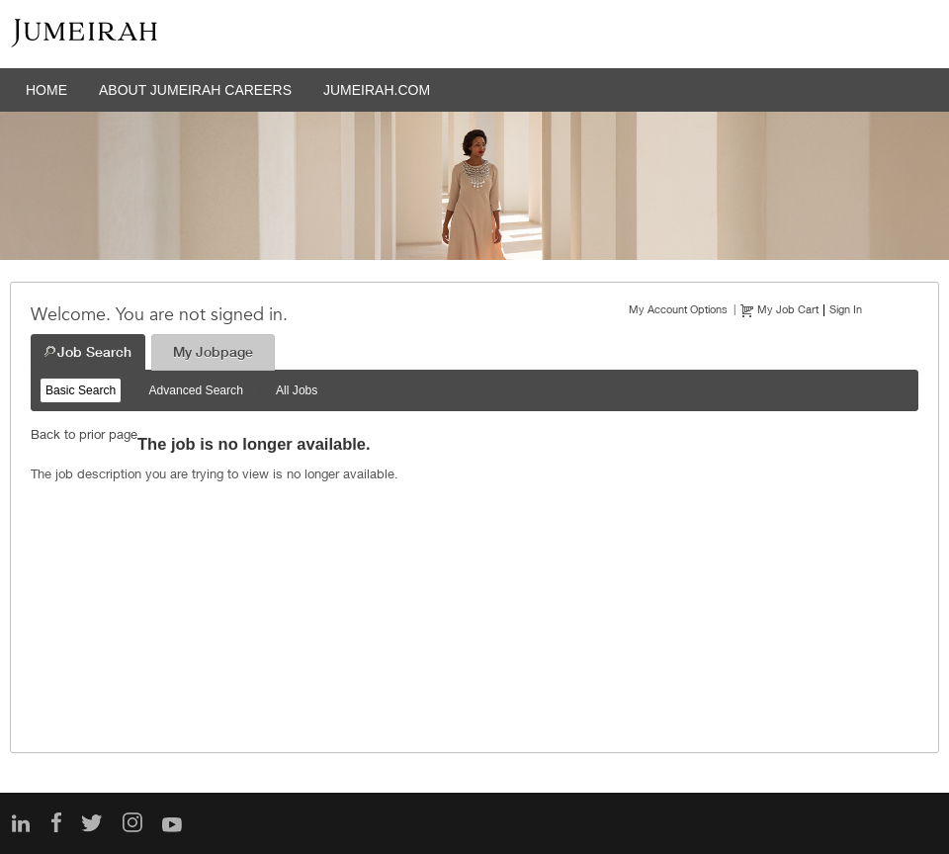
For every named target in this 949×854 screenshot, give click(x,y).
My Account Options (678, 308)
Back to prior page (84, 434)
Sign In (845, 308)
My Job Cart (788, 308)
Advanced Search (195, 390)
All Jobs (296, 390)
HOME (46, 90)
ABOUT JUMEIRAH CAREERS (195, 90)
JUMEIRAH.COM (376, 90)
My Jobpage (213, 352)
